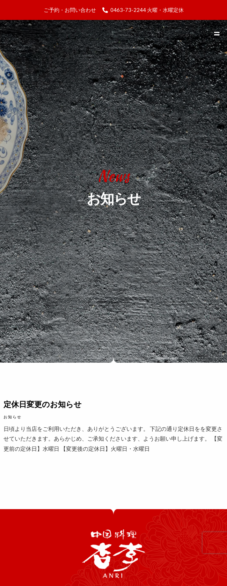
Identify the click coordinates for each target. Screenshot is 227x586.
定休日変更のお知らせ (42, 404)
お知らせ (12, 416)
